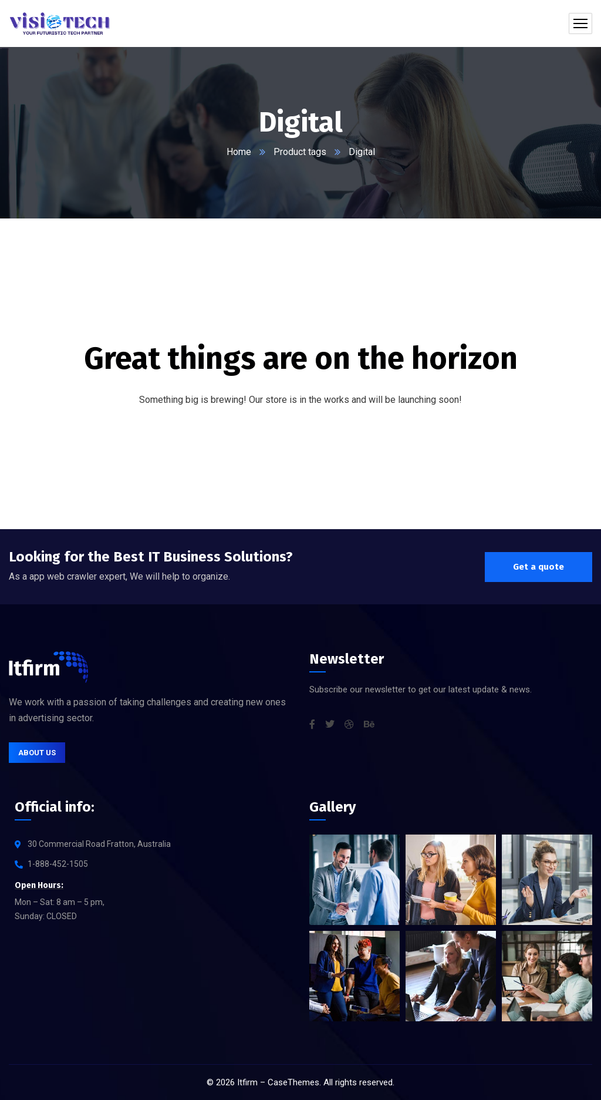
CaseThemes (293, 1082)
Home (239, 151)
